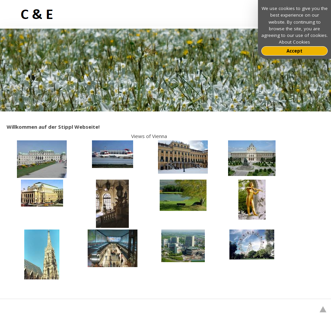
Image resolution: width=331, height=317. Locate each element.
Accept (294, 51)
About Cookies (294, 42)
